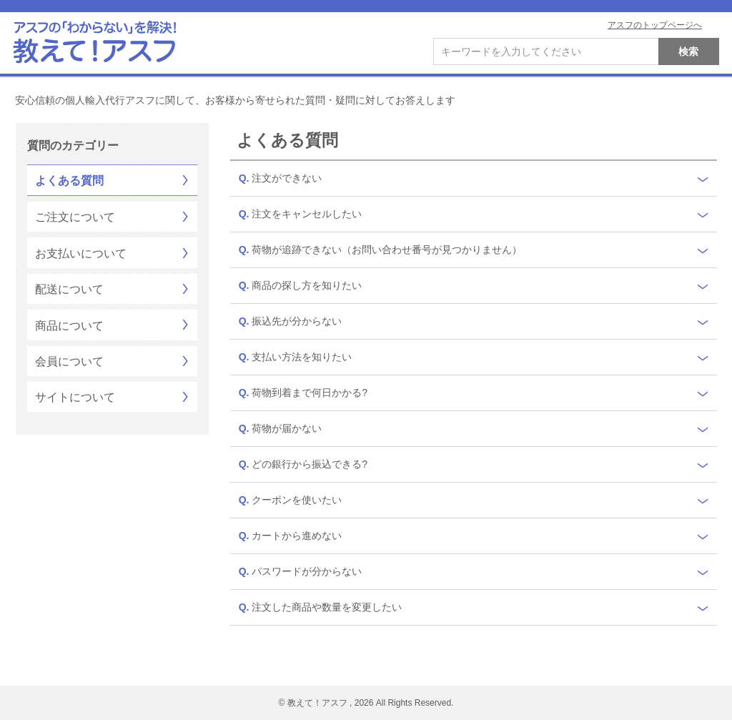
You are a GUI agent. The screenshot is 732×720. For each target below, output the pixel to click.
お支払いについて (81, 253)
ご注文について (75, 217)
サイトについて (75, 397)
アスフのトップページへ (655, 25)
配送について (69, 289)
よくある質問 (69, 180)
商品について (69, 326)
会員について (69, 361)
